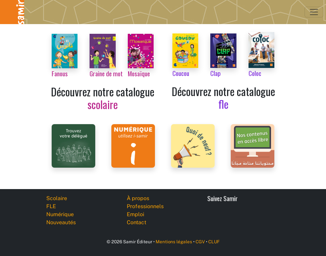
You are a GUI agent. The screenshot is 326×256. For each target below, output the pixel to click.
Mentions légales (174, 241)
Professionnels (145, 206)
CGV (200, 241)
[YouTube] (249, 217)
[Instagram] (264, 217)
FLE (51, 206)
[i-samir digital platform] (133, 145)
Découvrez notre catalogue (102, 98)
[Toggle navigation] (314, 12)
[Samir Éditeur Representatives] (73, 145)
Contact (136, 222)
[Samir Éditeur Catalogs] (252, 145)
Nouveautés (61, 222)
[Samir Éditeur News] (193, 145)
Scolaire (56, 198)
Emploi (135, 214)
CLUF (214, 241)
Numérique (60, 214)
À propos (138, 198)
